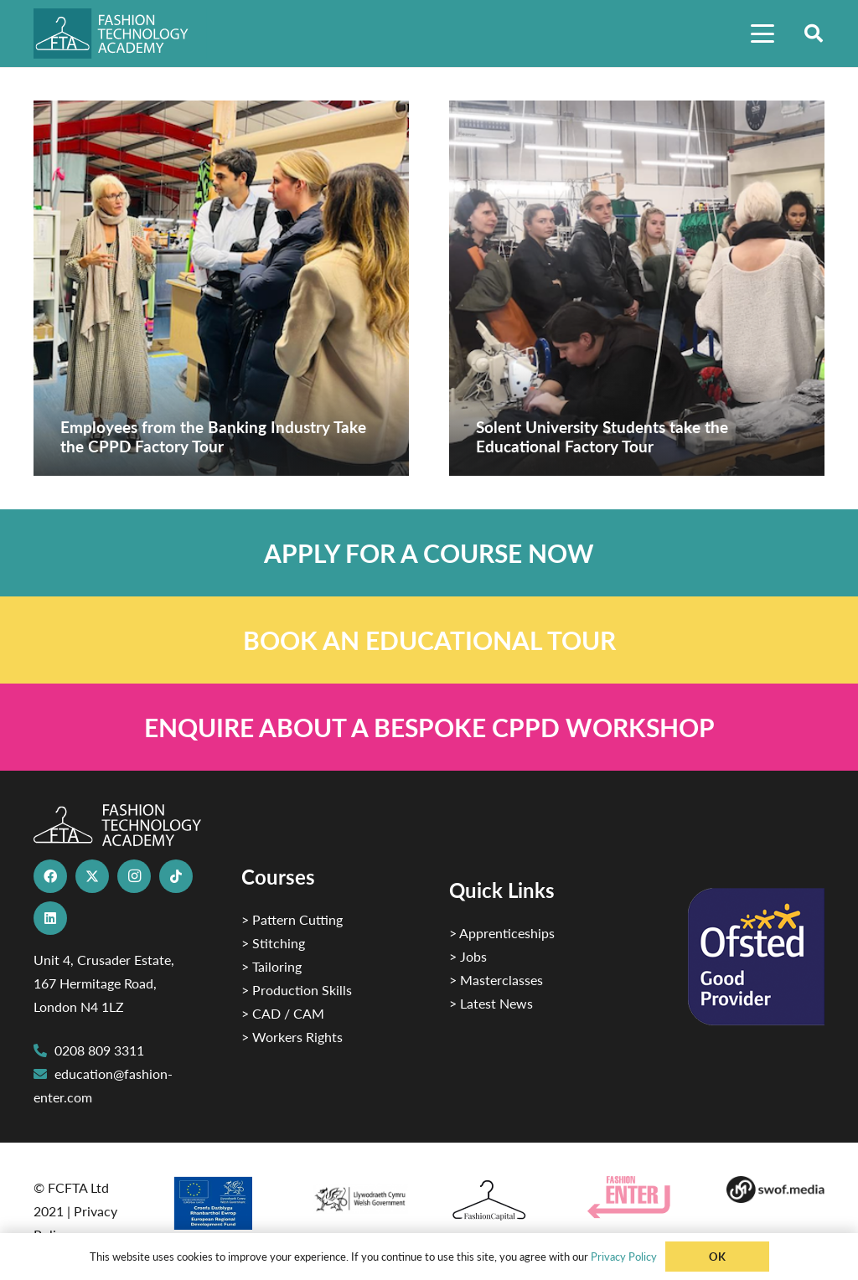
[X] (92, 876)
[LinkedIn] (50, 918)
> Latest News (491, 1003)
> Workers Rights (292, 1036)
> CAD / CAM (282, 1013)
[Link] (429, 553)
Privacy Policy (624, 1256)
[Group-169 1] (775, 1189)
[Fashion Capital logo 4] (498, 1201)
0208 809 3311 (99, 1050)
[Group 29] (636, 1197)
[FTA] (120, 33)
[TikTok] (176, 876)
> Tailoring (271, 966)
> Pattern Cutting (292, 919)
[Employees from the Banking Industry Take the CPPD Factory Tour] (221, 288)
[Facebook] (50, 876)
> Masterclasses (496, 979)
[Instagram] (134, 876)
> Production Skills (296, 989)
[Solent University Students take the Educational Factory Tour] (636, 288)
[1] (360, 1195)
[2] (221, 1203)
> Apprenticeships (502, 932)
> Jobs (468, 956)
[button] (762, 33)
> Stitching (273, 942)
